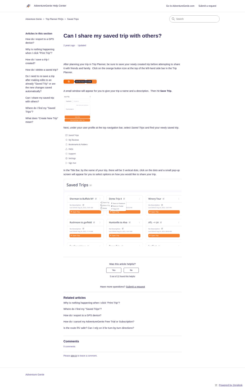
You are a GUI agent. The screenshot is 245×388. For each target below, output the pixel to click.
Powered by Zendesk (230, 385)
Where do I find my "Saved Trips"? (40, 110)
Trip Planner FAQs (54, 19)
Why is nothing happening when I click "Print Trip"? (39, 51)
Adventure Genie (33, 19)
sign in (74, 355)
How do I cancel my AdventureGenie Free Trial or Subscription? (98, 321)
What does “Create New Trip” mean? (41, 120)
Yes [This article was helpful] (113, 270)
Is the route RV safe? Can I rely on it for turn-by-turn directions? (98, 327)
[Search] (194, 19)
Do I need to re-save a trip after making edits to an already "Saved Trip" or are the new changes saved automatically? (40, 84)
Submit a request (207, 6)
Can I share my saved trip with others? (39, 99)
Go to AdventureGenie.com (180, 6)
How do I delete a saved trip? (41, 69)
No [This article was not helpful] (131, 270)
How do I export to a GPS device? (39, 41)
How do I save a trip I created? (37, 61)
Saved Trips (73, 19)
